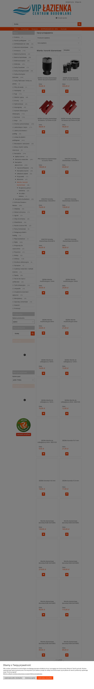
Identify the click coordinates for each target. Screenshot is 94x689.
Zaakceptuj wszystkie (45, 678)
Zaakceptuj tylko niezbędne (13, 678)
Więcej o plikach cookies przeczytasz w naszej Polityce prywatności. (22, 674)
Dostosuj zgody (30, 678)
